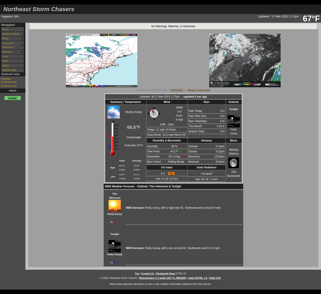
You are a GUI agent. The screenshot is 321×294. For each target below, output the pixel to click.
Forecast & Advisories (8, 45)
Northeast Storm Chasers (38, 9)
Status (5, 65)
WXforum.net (8, 86)
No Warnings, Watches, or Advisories (173, 26)
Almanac (7, 51)
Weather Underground (8, 80)
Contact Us (147, 273)
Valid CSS (215, 278)
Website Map (9, 70)
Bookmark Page (165, 273)
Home (5, 29)
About (5, 60)
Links (5, 56)
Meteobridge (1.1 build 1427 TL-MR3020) (163, 278)
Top (137, 273)
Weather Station (10, 34)
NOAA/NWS (177, 90)
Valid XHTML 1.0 (197, 278)
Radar (5, 38)
